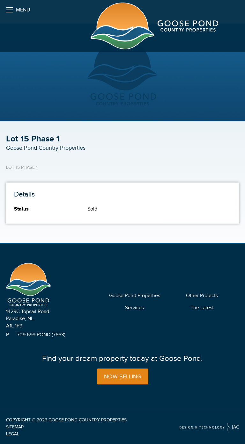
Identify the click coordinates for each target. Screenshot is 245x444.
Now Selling (122, 376)
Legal (12, 434)
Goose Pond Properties (134, 295)
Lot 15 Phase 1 (22, 167)
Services (134, 307)
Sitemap (15, 427)
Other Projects (202, 295)
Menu (18, 12)
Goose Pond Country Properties (87, 420)
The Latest (202, 307)
